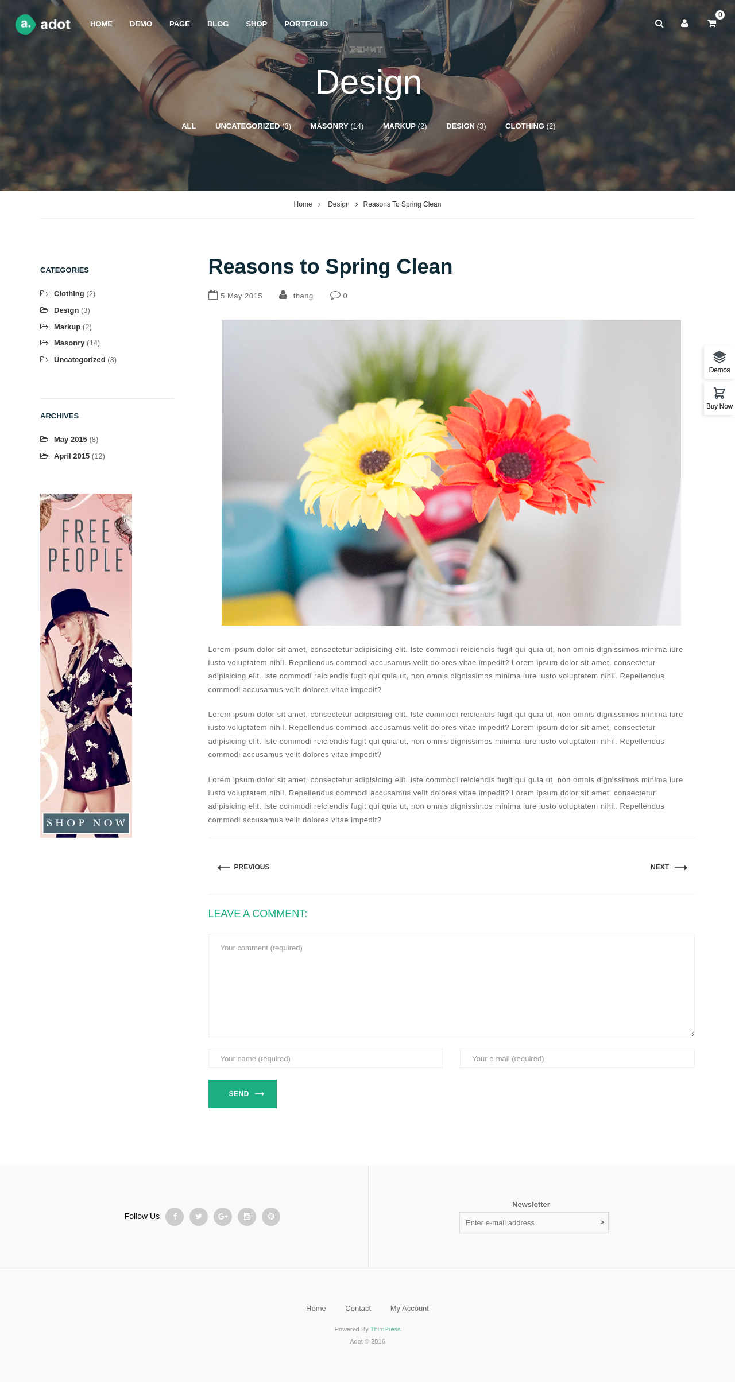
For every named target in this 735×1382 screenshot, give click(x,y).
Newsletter (531, 1204)
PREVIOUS (252, 867)
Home (303, 204)
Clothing (524, 126)
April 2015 (72, 456)
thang (303, 296)
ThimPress (385, 1329)
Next (660, 867)
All (188, 126)
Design (460, 126)
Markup (399, 126)
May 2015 (70, 439)
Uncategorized (247, 126)
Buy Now (719, 406)
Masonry (330, 126)
